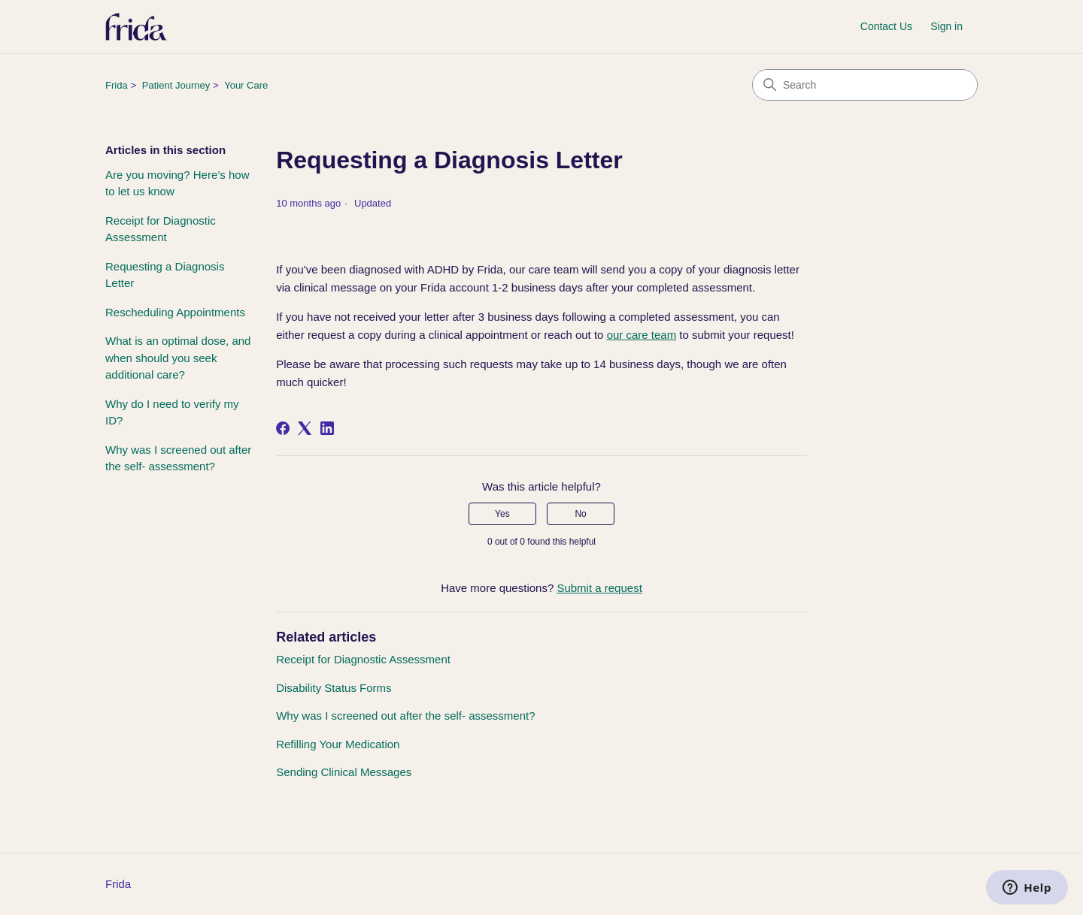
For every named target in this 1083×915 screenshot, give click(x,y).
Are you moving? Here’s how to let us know (177, 183)
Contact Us (886, 26)
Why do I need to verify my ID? (172, 412)
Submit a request (599, 587)
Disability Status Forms (333, 687)
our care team (642, 334)
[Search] (865, 85)
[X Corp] (304, 428)
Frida (116, 85)
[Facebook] (283, 428)
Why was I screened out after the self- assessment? (178, 458)
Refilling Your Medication (337, 744)
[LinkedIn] (327, 428)
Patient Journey (176, 85)
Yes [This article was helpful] (502, 514)
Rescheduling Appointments (175, 312)
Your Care (246, 85)
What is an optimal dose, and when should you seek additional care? (177, 357)
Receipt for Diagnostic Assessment (160, 229)
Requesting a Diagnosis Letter (164, 275)
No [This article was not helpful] (580, 514)
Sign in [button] (946, 26)
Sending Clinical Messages (343, 772)
